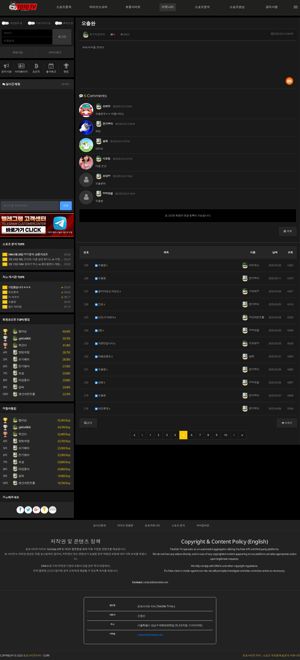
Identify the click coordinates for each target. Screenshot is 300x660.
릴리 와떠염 (12, 307)
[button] (287, 231)
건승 (100, 304)
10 (225, 435)
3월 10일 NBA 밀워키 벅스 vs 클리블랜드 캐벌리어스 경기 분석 (40, 264)
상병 (100, 382)
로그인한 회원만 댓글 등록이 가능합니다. (188, 215)
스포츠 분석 (178, 525)
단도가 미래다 (105, 317)
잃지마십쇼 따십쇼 (108, 291)
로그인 (62, 36)
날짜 (274, 252)
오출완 (101, 265)
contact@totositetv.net (155, 582)
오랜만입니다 (105, 343)
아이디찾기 (55, 52)
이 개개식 (10, 297)
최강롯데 (102, 408)
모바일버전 (202, 525)
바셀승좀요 (104, 356)
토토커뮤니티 (152, 525)
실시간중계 (99, 525)
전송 (65, 205)
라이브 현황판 (125, 525)
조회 (290, 252)
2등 (99, 330)
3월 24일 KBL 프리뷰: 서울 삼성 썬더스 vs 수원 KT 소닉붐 (37, 259)
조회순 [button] (287, 423)
